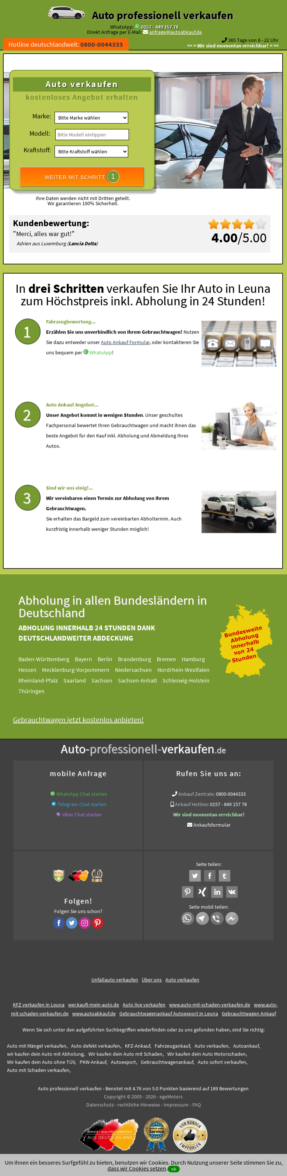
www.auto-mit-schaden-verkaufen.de (209, 1004)
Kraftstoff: (37, 150)
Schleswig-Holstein (192, 680)
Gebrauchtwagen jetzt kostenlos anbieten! (84, 719)
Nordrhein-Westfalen (189, 669)
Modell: (39, 133)
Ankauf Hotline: (192, 804)
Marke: (41, 116)
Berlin (111, 659)
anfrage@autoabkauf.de (175, 32)
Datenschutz (100, 1104)
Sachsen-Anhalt (143, 680)
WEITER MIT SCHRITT (82, 176)
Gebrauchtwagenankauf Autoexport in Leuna (168, 1013)
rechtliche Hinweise (139, 1104)
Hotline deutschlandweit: (65, 44)
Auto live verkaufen (144, 1004)
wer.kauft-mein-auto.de (93, 1004)
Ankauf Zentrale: (196, 794)
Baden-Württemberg (49, 659)
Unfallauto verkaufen (114, 979)
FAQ (196, 1104)
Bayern (89, 659)
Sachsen (107, 680)
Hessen (33, 669)
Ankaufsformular (212, 825)
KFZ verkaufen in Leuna (38, 1004)
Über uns (152, 979)
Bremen (172, 659)
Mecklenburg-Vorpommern (81, 669)
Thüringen (37, 691)
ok (173, 1169)
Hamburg (199, 659)
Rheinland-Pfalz (44, 680)
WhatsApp (101, 371)
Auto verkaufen (182, 979)
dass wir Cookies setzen (137, 1168)
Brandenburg (140, 659)
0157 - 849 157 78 (159, 27)
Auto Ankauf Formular (125, 360)
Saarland (80, 680)
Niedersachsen (139, 669)
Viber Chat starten (82, 814)
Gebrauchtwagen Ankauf (249, 1013)
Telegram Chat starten (81, 804)
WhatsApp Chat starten (81, 794)
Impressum (176, 1104)
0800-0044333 (231, 794)
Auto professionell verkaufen (162, 15)
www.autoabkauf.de (94, 1013)
